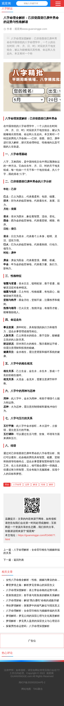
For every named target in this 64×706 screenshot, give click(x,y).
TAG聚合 (38, 689)
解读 (35, 484)
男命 (7, 484)
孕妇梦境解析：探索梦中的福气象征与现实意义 (33, 605)
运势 (27, 484)
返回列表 (19, 559)
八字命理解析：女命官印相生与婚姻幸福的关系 (33, 610)
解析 (51, 484)
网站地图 (26, 689)
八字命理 (17, 484)
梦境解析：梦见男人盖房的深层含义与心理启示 (33, 620)
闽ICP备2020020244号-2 (32, 682)
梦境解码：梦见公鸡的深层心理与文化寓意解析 (33, 615)
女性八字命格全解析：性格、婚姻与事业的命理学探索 (33, 579)
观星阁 (6, 3)
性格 (43, 484)
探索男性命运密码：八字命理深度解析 (27, 626)
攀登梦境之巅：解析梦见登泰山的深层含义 (30, 584)
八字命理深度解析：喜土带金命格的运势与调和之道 (33, 590)
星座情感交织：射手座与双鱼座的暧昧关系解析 (33, 595)
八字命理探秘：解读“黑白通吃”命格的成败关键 (32, 600)
